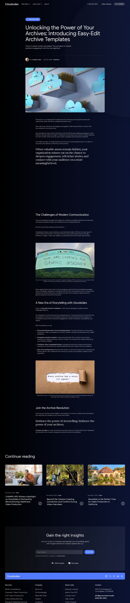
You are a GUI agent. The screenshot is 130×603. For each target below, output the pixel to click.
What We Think (41, 596)
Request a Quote (71, 589)
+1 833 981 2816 (92, 4)
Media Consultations (13, 589)
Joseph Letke (36, 59)
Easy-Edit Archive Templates (51, 308)
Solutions (56, 59)
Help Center (69, 599)
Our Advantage (41, 592)
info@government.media (104, 596)
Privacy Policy (61, 556)
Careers (38, 599)
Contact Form (70, 596)
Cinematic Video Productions (16, 592)
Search (46, 4)
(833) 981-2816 (101, 598)
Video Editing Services (13, 599)
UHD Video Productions (14, 596)
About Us (38, 589)
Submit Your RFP (71, 592)
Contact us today (41, 430)
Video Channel (106, 4)
